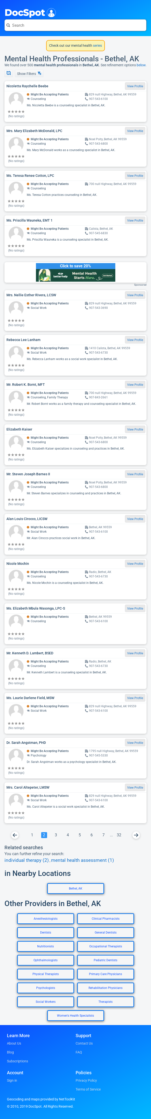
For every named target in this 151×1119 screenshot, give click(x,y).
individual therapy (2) (26, 860)
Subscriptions (17, 1061)
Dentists (45, 932)
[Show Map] (8, 73)
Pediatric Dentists (105, 960)
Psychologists (45, 988)
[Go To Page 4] (68, 835)
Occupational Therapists (105, 946)
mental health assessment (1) (82, 860)
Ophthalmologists (45, 960)
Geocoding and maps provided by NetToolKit (41, 1099)
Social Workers (46, 1002)
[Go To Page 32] (119, 835)
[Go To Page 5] (80, 835)
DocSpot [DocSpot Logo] (29, 12)
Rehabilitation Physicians (105, 988)
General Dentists (106, 932)
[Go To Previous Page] (15, 835)
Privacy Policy (86, 1080)
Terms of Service (88, 1089)
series (97, 45)
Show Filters (29, 73)
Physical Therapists (45, 974)
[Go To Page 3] (56, 835)
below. (142, 65)
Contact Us (84, 1043)
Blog (10, 1052)
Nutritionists (45, 946)
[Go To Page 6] (92, 835)
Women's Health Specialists (75, 1015)
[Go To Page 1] (32, 835)
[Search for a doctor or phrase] (75, 25)
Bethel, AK (75, 888)
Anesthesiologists (46, 918)
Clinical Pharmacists (106, 918)
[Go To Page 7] (104, 835)
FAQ (79, 1052)
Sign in (12, 1080)
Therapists (105, 1002)
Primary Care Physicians (105, 974)
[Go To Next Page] (136, 835)
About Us (14, 1043)
